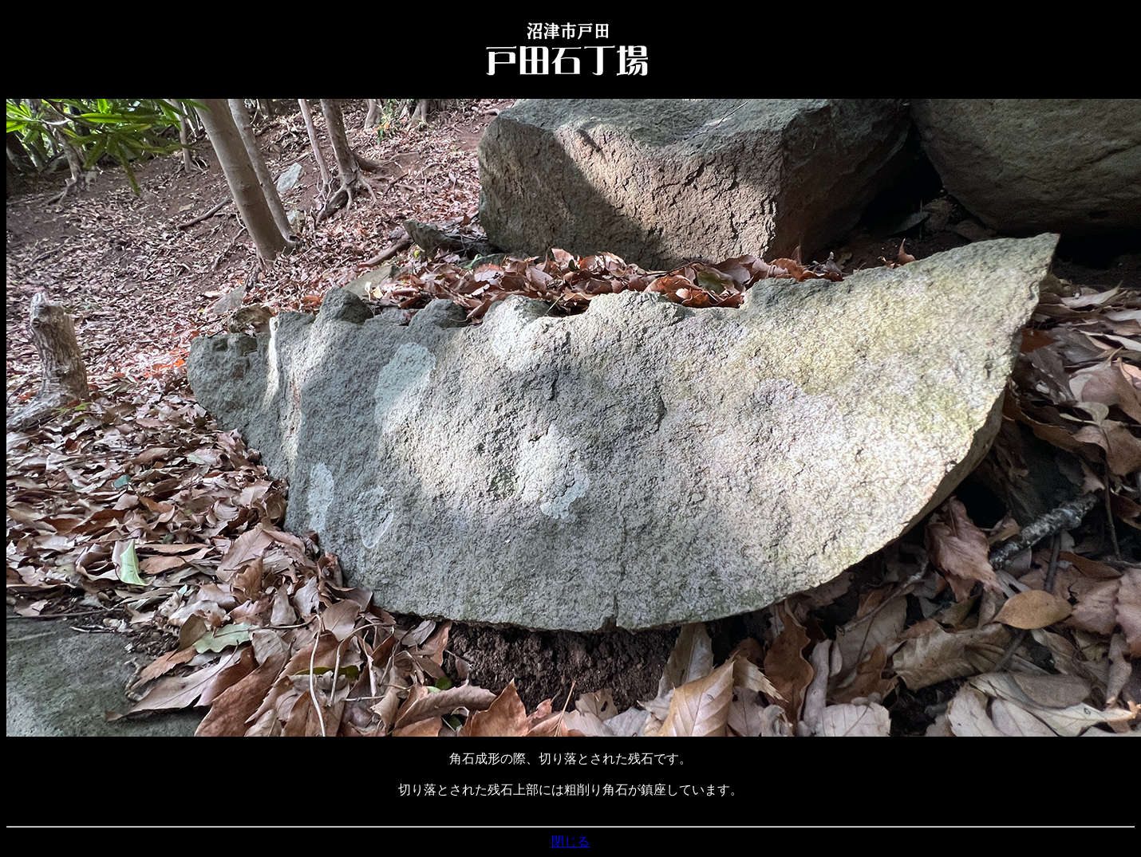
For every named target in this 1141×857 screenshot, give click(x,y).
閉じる (570, 841)
